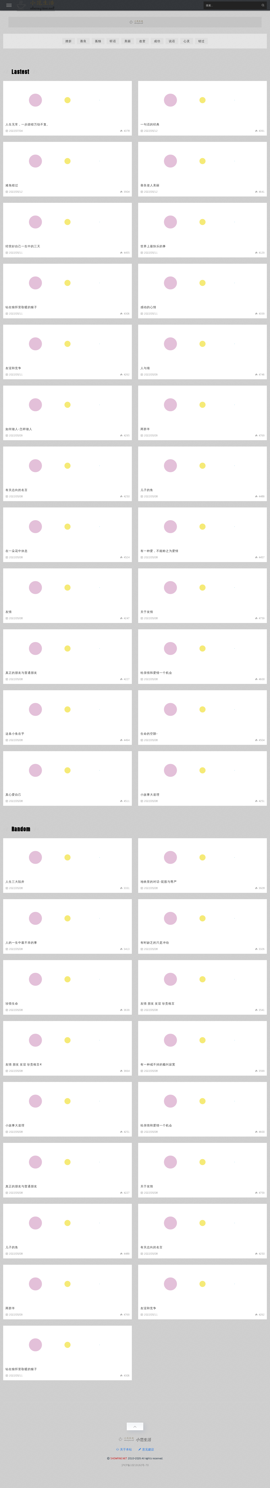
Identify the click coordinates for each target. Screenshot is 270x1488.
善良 (83, 41)
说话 (172, 41)
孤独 (98, 41)
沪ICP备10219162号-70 (135, 1465)
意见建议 (146, 1449)
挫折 (68, 41)
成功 (157, 41)
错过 (201, 41)
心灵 (187, 41)
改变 (142, 41)
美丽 (127, 41)
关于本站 (124, 1449)
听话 (113, 41)
